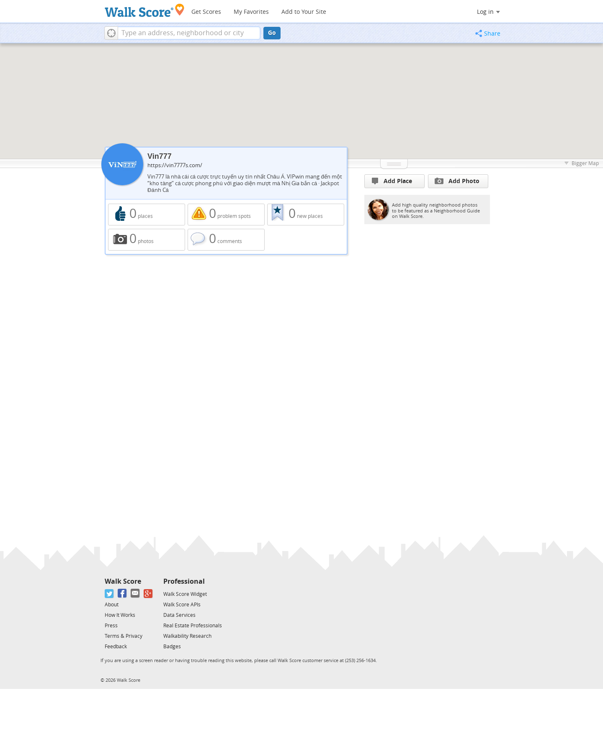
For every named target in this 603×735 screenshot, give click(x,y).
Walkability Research (187, 636)
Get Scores (206, 12)
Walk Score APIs (182, 605)
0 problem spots (226, 214)
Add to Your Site (303, 12)
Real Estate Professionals (192, 626)
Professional (184, 581)
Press (111, 626)
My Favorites (251, 12)
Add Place (392, 181)
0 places (146, 214)
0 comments (226, 239)
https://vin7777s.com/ (174, 165)
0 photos (146, 239)
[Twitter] (109, 593)
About (112, 605)
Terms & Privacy (123, 636)
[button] (111, 33)
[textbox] (189, 33)
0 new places (306, 214)
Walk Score (123, 581)
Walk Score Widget (185, 594)
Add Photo (457, 181)
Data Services (179, 615)
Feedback (116, 647)
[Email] (135, 593)
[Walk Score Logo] (145, 10)
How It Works (120, 615)
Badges (172, 647)
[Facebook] (122, 593)
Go (272, 32)
